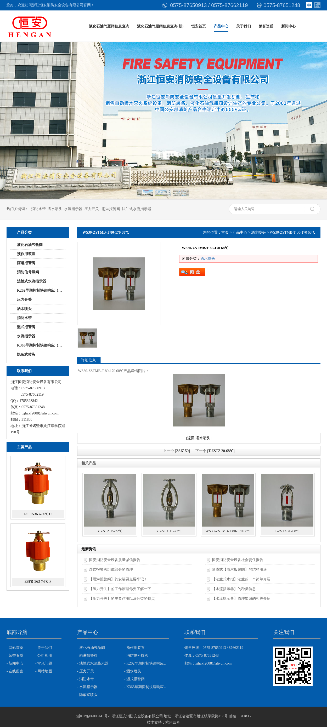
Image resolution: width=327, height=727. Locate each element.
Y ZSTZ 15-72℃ (110, 531)
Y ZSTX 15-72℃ (169, 531)
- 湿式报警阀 (134, 679)
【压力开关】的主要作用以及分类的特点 (122, 599)
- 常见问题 (43, 663)
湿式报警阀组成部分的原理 (111, 570)
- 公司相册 (43, 655)
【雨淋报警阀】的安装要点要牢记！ (118, 579)
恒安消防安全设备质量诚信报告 (114, 560)
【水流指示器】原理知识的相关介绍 (241, 599)
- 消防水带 (85, 679)
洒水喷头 (258, 232)
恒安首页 (198, 26)
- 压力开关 (85, 671)
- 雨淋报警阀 (87, 655)
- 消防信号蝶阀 (136, 655)
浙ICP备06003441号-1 (93, 716)
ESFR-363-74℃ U (38, 514)
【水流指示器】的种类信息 (234, 589)
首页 (225, 232)
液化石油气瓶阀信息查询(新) (160, 26)
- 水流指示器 (87, 687)
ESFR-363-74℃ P (37, 582)
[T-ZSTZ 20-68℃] (221, 451)
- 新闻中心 (15, 663)
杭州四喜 (172, 722)
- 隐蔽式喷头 (87, 695)
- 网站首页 (15, 648)
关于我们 (243, 26)
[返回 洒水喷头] (199, 438)
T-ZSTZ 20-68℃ (287, 531)
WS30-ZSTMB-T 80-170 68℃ (228, 531)
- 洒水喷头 (132, 671)
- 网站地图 (43, 671)
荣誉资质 (266, 26)
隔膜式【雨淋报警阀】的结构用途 (239, 570)
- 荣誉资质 (15, 655)
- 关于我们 (43, 648)
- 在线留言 (15, 671)
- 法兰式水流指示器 (93, 663)
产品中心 (221, 26)
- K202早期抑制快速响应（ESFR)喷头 (146, 663)
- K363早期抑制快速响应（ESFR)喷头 (146, 687)
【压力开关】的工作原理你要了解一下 (120, 589)
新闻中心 (288, 26)
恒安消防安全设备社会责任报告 (237, 560)
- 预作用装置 (134, 648)
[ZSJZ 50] (182, 451)
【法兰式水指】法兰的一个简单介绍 (241, 579)
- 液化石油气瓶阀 (91, 648)
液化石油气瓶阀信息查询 (109, 26)
